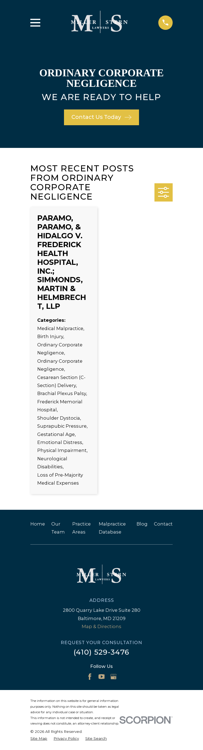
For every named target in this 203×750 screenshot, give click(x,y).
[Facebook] (90, 676)
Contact (163, 524)
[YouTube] (101, 676)
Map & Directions (101, 626)
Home (37, 524)
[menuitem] (38, 738)
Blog (142, 524)
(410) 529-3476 (101, 652)
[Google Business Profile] (113, 676)
